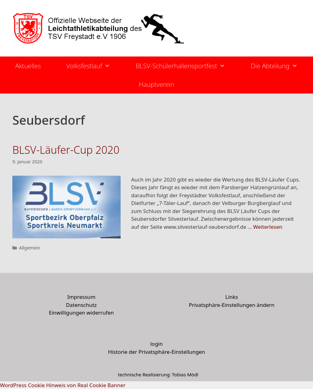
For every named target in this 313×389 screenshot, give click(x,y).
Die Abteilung (281, 65)
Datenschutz (81, 304)
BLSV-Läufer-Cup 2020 (65, 150)
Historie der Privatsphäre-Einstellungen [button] (156, 351)
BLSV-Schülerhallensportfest (187, 65)
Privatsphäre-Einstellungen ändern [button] (232, 304)
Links (231, 296)
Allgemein (29, 248)
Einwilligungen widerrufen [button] (81, 312)
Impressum (81, 296)
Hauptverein (156, 84)
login (156, 343)
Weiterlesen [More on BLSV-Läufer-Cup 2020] (267, 226)
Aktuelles (28, 65)
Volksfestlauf (94, 65)
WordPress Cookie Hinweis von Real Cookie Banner (63, 385)
